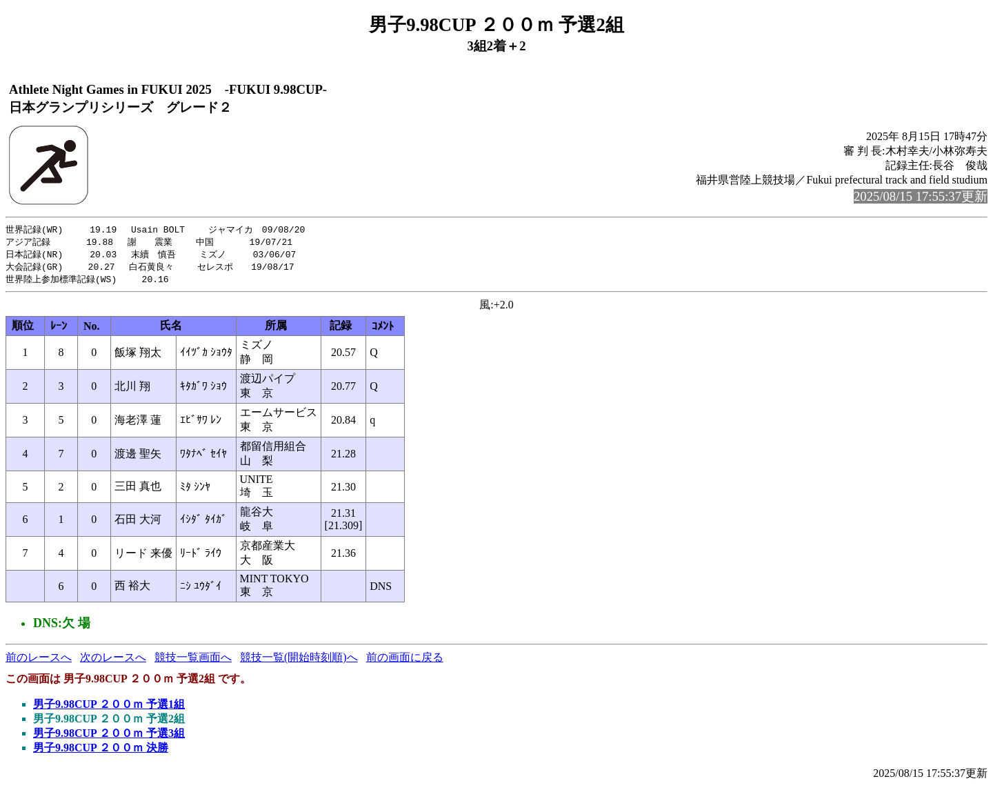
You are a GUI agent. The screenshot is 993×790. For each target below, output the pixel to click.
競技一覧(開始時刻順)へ (299, 660)
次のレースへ (113, 660)
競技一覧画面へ (193, 660)
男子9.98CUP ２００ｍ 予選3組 (109, 736)
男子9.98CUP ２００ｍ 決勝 (100, 751)
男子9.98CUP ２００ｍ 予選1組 (109, 707)
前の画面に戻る (404, 660)
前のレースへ (39, 660)
